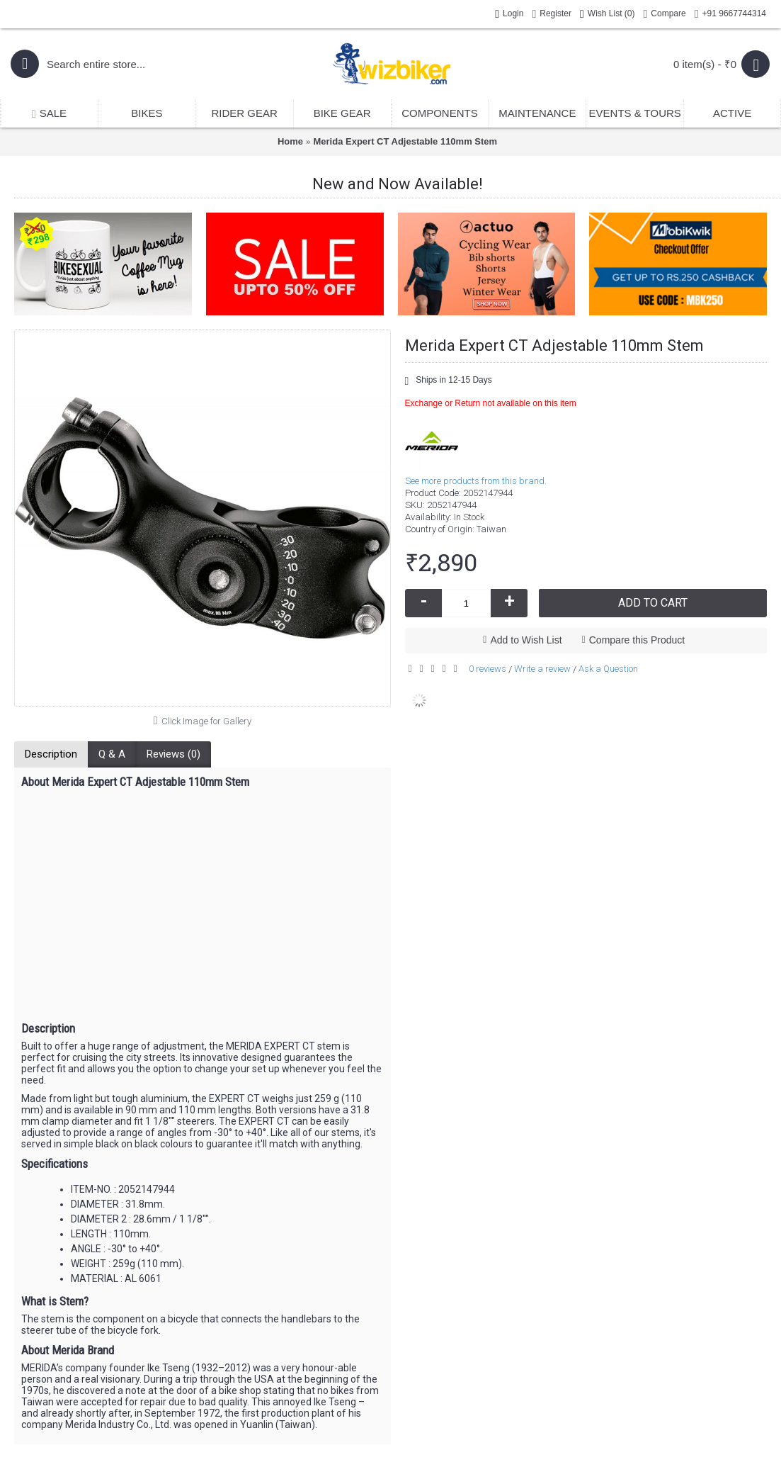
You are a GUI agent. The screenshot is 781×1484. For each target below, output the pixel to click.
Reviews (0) (173, 754)
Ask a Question (608, 668)
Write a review (542, 668)
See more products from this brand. (476, 481)
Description (51, 754)
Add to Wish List (525, 640)
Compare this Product (637, 640)
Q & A (111, 754)
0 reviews (487, 668)
